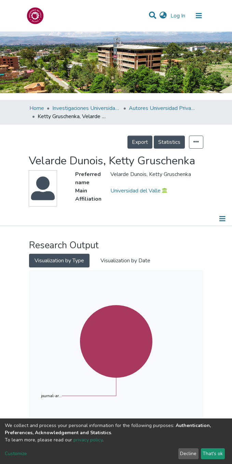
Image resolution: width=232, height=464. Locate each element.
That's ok (213, 453)
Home (36, 108)
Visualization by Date (125, 260)
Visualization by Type (59, 260)
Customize (16, 453)
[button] (163, 16)
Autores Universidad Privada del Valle (163, 108)
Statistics (169, 142)
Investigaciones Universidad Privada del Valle (86, 108)
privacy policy (88, 440)
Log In (178, 16)
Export (140, 142)
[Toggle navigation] (198, 16)
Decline (188, 453)
